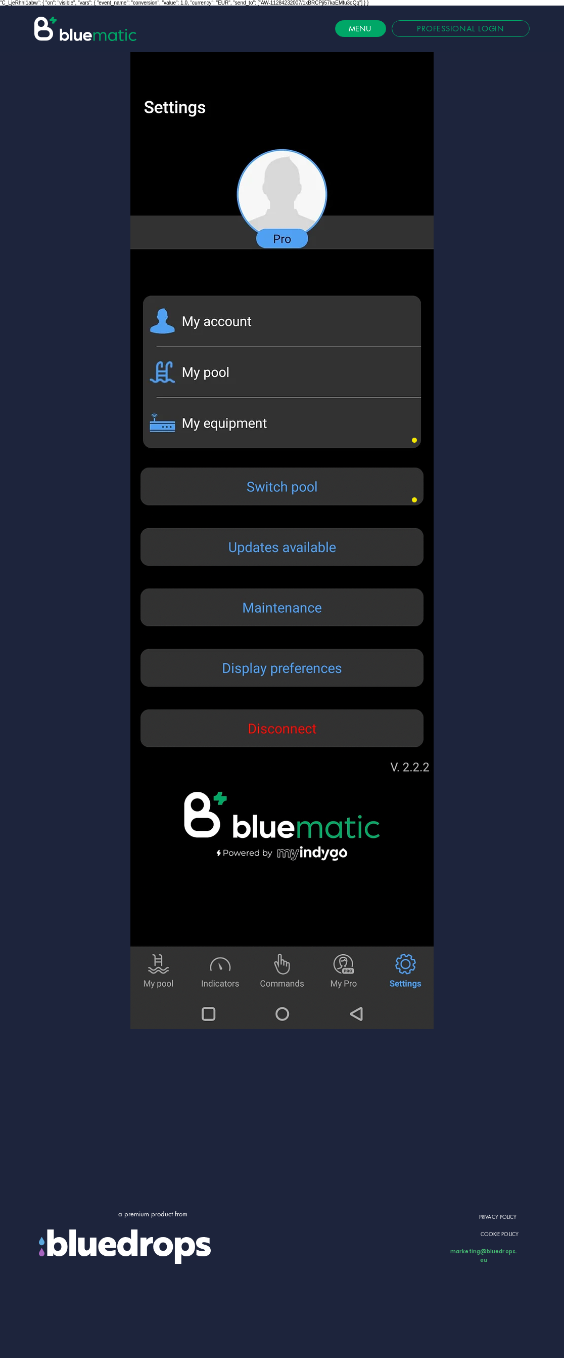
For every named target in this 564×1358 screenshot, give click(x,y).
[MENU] (360, 28)
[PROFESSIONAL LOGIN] (461, 28)
